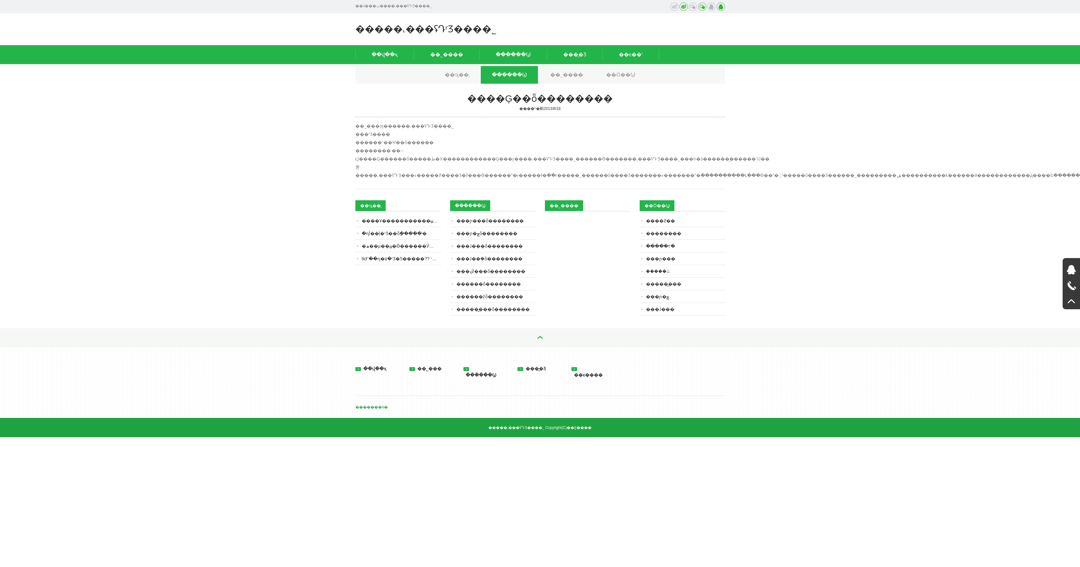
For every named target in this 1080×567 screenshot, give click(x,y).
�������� (663, 233)
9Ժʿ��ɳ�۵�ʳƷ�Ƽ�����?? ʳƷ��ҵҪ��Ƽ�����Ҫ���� (401, 258)
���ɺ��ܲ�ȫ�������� (489, 258)
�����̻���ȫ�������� (493, 309)
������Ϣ (513, 54)
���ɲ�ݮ (657, 296)
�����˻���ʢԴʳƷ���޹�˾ (426, 29)
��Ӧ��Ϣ (620, 74)
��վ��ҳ (384, 54)
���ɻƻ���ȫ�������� (490, 271)
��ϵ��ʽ (631, 54)
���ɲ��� (660, 258)
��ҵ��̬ (457, 74)
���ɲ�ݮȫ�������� (486, 233)
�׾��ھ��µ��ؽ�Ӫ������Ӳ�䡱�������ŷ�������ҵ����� (401, 246)
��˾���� (446, 54)
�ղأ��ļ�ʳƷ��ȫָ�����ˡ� (394, 233)
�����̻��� (663, 284)
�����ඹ (658, 271)
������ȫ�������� (488, 284)
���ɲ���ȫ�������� (490, 220)
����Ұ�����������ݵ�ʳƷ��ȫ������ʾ (401, 220)
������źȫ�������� (489, 296)
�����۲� (660, 246)
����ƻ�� (660, 220)
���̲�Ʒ (574, 54)
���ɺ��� (660, 309)
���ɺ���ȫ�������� (489, 246)
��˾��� (425, 368)
